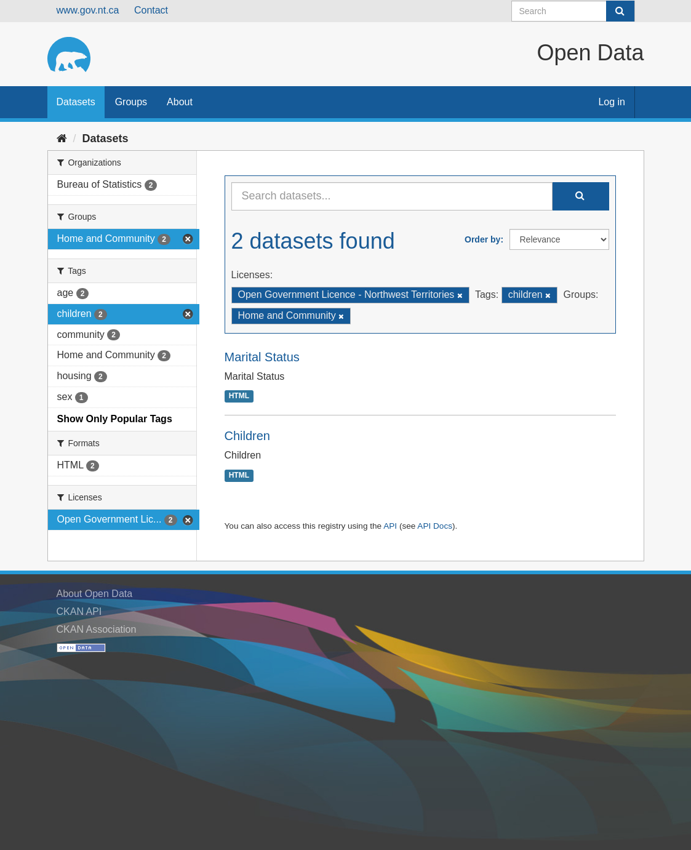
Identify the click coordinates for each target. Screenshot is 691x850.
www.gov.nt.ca (88, 10)
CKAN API (79, 611)
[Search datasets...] (392, 196)
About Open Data (95, 593)
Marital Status (262, 357)
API (390, 526)
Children (247, 436)
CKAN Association (97, 629)
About (180, 102)
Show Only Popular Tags (114, 419)
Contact (151, 10)
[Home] (62, 138)
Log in (611, 102)
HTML (239, 396)
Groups (131, 102)
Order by (482, 239)
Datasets (76, 102)
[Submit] (620, 11)
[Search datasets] (573, 11)
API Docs (434, 526)
